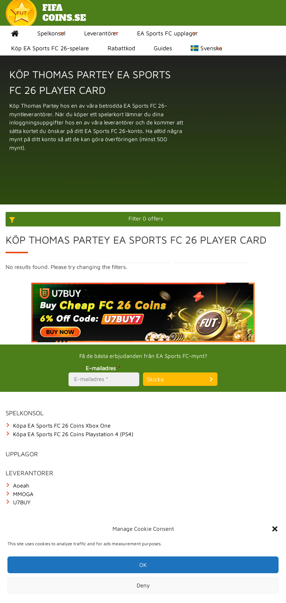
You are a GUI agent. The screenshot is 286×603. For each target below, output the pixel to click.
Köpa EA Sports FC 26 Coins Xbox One (62, 425)
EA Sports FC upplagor (167, 33)
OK (143, 565)
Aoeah (21, 485)
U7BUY (22, 502)
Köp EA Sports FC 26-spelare (50, 48)
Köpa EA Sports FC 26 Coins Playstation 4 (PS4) (73, 434)
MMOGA (23, 494)
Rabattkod (121, 48)
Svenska (206, 48)
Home (15, 33)
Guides (163, 48)
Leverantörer (101, 33)
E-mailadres (104, 368)
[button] (275, 529)
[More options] (143, 219)
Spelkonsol (51, 33)
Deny (143, 585)
